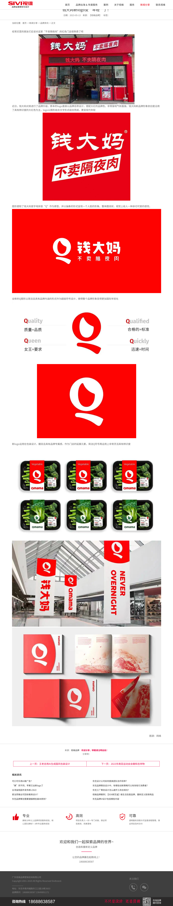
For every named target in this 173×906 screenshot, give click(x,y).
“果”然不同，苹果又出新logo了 (27, 785)
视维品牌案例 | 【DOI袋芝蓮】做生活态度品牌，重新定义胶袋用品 (123, 794)
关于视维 (119, 4)
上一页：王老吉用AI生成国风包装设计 (50, 763)
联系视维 (160, 4)
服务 (132, 4)
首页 (67, 4)
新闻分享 (145, 4)
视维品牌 (75, 750)
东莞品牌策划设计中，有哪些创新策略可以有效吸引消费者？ (121, 785)
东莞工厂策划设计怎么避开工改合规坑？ (111, 789)
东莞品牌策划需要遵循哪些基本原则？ (29, 798)
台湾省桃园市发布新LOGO (24, 789)
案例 (106, 4)
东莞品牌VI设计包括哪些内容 (106, 798)
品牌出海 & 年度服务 (87, 4)
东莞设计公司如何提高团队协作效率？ (110, 780)
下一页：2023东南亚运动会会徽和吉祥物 (123, 763)
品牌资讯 (44, 22)
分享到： (86, 753)
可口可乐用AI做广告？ (22, 780)
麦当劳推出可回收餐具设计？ (25, 794)
